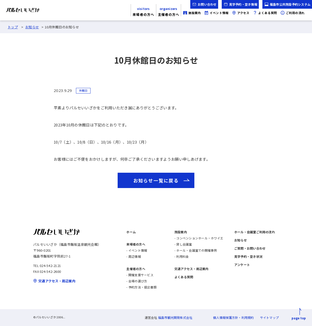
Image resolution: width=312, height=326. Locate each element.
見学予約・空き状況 (248, 256)
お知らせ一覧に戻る (156, 180)
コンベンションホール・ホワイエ (199, 238)
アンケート (242, 264)
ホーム (131, 232)
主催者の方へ (135, 268)
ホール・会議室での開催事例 (196, 250)
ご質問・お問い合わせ (249, 248)
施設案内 (180, 232)
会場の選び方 (137, 281)
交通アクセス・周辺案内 (191, 268)
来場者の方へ (135, 244)
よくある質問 (183, 277)
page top (299, 318)
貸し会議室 (184, 244)
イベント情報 (137, 250)
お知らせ (32, 27)
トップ (13, 27)
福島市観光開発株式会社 (175, 317)
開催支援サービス (140, 275)
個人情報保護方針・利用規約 (233, 317)
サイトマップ (269, 317)
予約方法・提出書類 (142, 287)
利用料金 (182, 256)
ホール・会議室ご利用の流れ (254, 232)
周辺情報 (134, 256)
